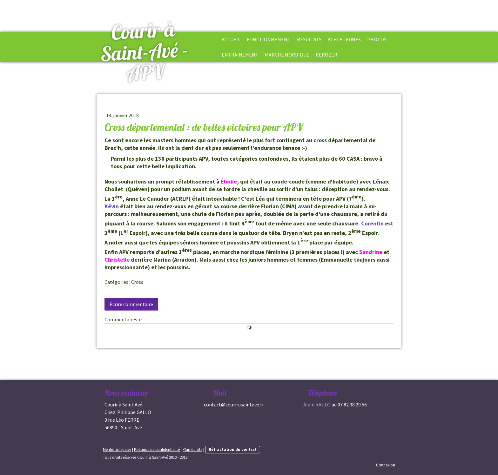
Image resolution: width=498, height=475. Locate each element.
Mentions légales (117, 449)
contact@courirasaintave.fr (234, 404)
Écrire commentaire (131, 304)
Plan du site (192, 449)
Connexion (385, 464)
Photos (377, 39)
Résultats (309, 39)
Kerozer (326, 54)
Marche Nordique (287, 54)
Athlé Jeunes (344, 39)
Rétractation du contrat (233, 449)
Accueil (231, 39)
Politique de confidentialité (157, 449)
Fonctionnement (269, 39)
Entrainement (240, 54)
